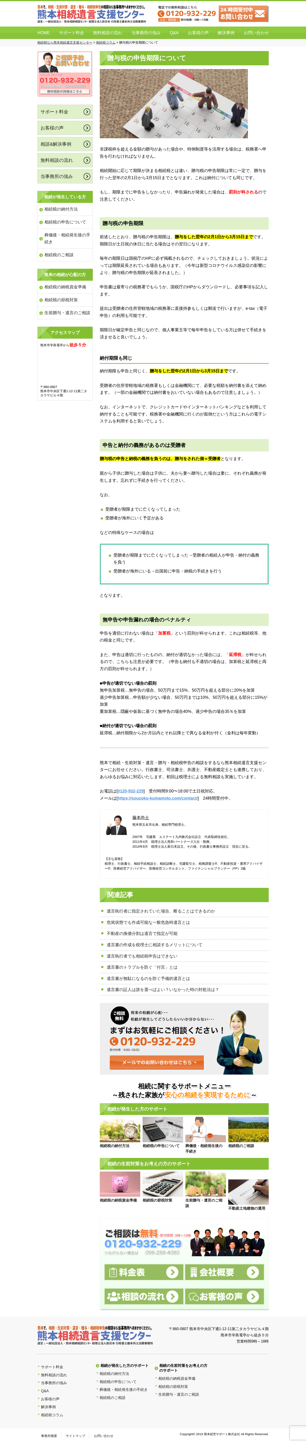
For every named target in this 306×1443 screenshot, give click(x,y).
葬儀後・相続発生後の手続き (67, 238)
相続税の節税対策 (61, 300)
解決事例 (226, 32)
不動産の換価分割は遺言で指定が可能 (142, 933)
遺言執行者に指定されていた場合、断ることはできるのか (161, 911)
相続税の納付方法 (61, 209)
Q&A (174, 32)
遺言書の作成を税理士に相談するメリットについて (155, 945)
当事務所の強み (146, 32)
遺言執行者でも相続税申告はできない (142, 956)
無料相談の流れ (107, 32)
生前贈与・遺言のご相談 (67, 312)
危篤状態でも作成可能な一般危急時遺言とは (148, 922)
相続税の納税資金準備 (65, 287)
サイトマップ (75, 1436)
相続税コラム (52, 1415)
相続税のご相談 (59, 255)
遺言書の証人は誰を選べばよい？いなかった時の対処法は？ (163, 989)
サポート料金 (71, 32)
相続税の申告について (65, 222)
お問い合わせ (256, 32)
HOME (43, 32)
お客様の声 (198, 32)
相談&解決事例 (56, 144)
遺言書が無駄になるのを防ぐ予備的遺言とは (148, 978)
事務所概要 (49, 1436)
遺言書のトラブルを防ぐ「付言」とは (142, 967)
